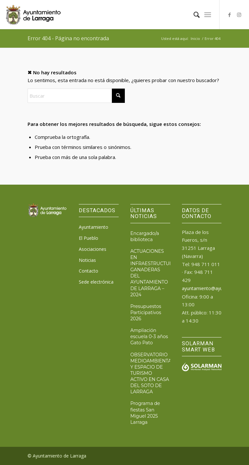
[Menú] (207, 14)
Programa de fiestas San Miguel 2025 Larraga (145, 412)
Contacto (88, 271)
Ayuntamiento (93, 227)
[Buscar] (193, 14)
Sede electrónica (96, 282)
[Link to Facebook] (229, 14)
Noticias (87, 260)
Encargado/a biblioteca (144, 236)
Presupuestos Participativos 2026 (145, 312)
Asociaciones (92, 249)
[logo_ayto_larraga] (33, 14)
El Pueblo (88, 238)
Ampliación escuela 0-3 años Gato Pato (149, 336)
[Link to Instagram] (239, 14)
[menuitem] (193, 14)
